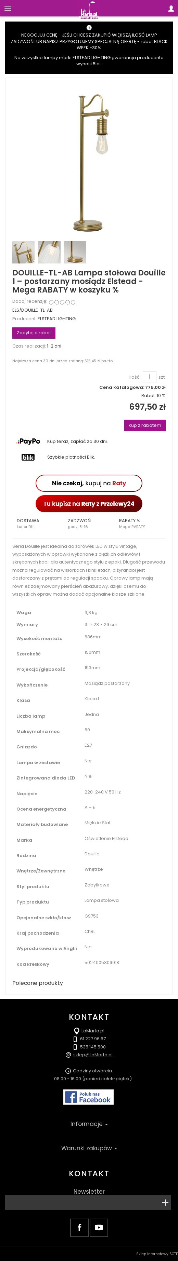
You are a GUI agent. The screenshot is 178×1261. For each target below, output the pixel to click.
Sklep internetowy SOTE (157, 1254)
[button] (37, 523)
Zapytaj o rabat (34, 332)
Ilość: (135, 377)
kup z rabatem (145, 425)
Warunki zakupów (89, 1148)
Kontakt (89, 1173)
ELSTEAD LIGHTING (57, 318)
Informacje (89, 1124)
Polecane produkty (37, 983)
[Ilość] (149, 376)
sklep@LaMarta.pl (93, 1055)
